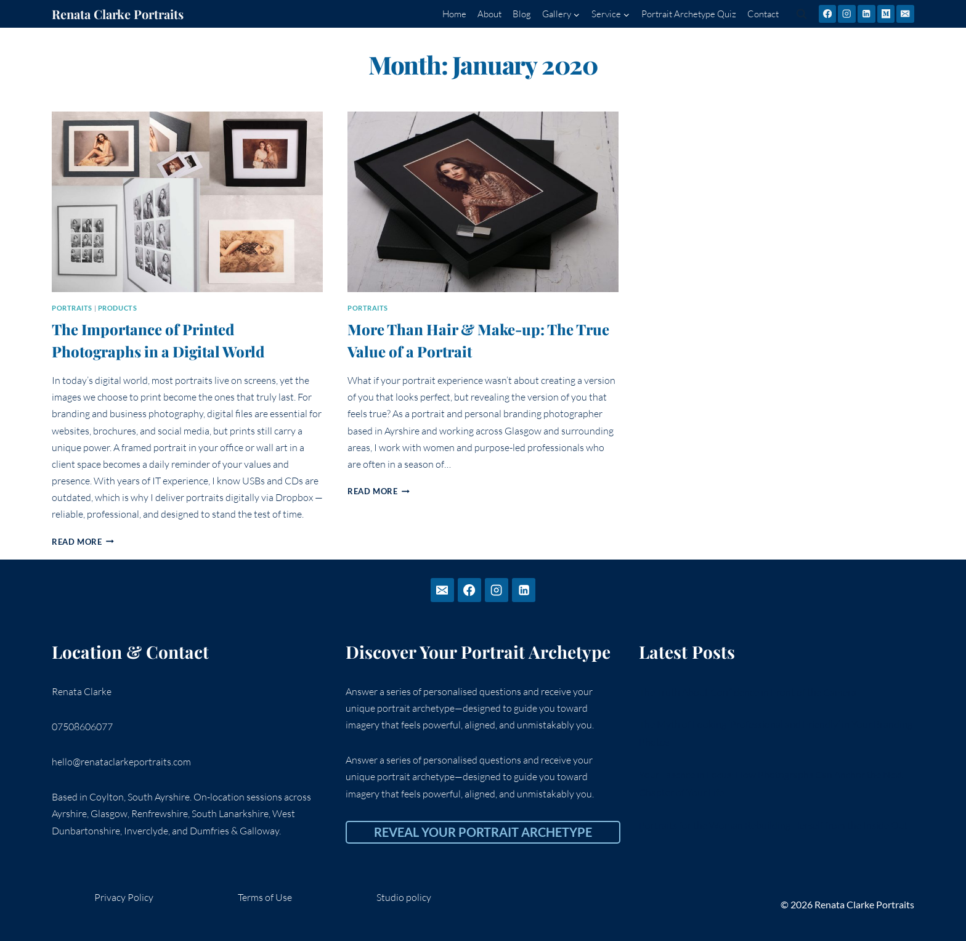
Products (117, 308)
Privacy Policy (123, 897)
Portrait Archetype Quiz (688, 14)
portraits (72, 308)
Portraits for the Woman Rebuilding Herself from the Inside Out (773, 825)
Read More (83, 542)
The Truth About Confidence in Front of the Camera (747, 692)
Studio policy (403, 897)
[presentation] (187, 202)
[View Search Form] (801, 14)
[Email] (905, 14)
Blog (522, 14)
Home (454, 14)
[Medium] (886, 14)
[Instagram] (847, 14)
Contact (763, 14)
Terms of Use (265, 897)
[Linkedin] (866, 14)
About (489, 14)
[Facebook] (828, 14)
